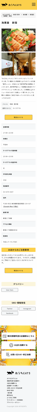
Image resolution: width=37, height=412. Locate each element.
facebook (9, 313)
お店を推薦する (12, 383)
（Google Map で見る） (10, 206)
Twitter (10, 309)
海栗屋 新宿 (7, 16)
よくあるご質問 (11, 398)
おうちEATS (6, 15)
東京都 (25, 15)
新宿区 (32, 15)
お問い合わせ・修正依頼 (14, 388)
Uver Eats (9, 290)
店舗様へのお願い (12, 386)
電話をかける (18, 117)
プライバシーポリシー (14, 402)
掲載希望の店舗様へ (13, 381)
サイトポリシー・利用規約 (15, 400)
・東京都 (9, 393)
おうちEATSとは (12, 378)
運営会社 (10, 395)
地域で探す (16, 15)
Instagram (27, 309)
